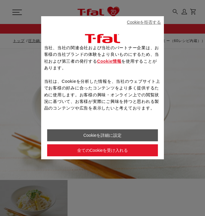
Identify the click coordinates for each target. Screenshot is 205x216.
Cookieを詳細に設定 (102, 135)
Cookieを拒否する (144, 22)
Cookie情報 (109, 61)
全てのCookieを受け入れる (102, 150)
